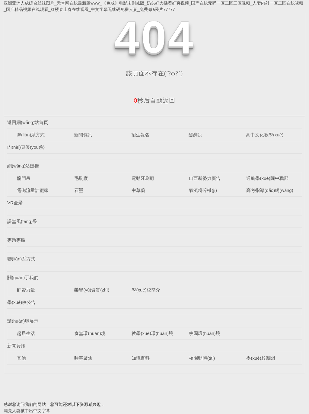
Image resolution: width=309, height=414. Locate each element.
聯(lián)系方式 (31, 134)
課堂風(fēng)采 (22, 221)
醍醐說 (195, 134)
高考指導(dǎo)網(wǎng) (269, 190)
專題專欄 (16, 240)
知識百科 (141, 358)
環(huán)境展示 (22, 320)
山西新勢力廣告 (205, 178)
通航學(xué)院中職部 (267, 178)
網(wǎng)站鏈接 (23, 165)
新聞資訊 (83, 134)
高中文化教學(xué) (264, 134)
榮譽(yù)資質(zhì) (91, 289)
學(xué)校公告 (21, 302)
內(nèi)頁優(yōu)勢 (26, 147)
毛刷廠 (81, 178)
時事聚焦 (83, 358)
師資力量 (26, 289)
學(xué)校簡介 (146, 289)
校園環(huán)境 (204, 333)
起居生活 (26, 333)
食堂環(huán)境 (89, 333)
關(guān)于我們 (22, 277)
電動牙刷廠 (143, 178)
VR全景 (15, 202)
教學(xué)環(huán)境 (152, 333)
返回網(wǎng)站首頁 (27, 122)
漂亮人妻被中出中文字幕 (27, 410)
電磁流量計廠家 (33, 190)
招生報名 (140, 134)
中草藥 (138, 190)
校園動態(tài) (202, 358)
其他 (21, 358)
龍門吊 (23, 178)
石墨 (78, 190)
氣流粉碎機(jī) (203, 190)
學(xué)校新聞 (260, 358)
